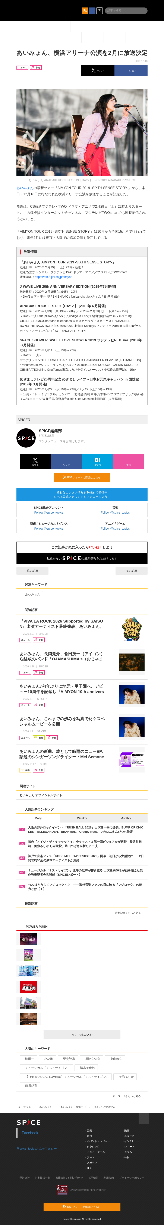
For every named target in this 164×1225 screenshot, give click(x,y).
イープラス (24, 1107)
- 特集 (126, 1157)
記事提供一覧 (42, 1177)
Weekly (82, 818)
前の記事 (28, 571)
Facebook (30, 1133)
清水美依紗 (85, 1067)
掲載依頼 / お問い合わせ (69, 1177)
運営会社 (24, 1177)
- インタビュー (131, 1141)
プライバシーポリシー (132, 1177)
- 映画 (88, 1168)
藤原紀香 (29, 1085)
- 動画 (126, 1130)
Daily (38, 818)
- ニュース (128, 1135)
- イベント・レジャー (97, 1141)
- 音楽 (88, 1130)
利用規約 (109, 1177)
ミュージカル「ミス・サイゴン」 (46, 1067)
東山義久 (114, 1058)
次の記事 (135, 571)
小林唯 (47, 1058)
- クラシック (92, 1146)
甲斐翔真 (67, 1058)
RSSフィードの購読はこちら (84, 477)
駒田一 (28, 1058)
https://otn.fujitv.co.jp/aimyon (53, 277)
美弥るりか (124, 1076)
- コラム (127, 1151)
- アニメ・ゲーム (95, 1151)
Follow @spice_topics (48, 512)
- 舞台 (88, 1135)
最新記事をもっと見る (129, 912)
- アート (90, 1157)
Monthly (125, 818)
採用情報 (93, 1177)
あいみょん (25, 188)
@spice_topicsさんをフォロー (36, 1148)
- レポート (128, 1146)
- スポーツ (91, 1162)
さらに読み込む (94, 1035)
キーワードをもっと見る (128, 1096)
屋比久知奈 (91, 1058)
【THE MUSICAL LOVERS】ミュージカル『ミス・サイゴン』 (65, 1076)
